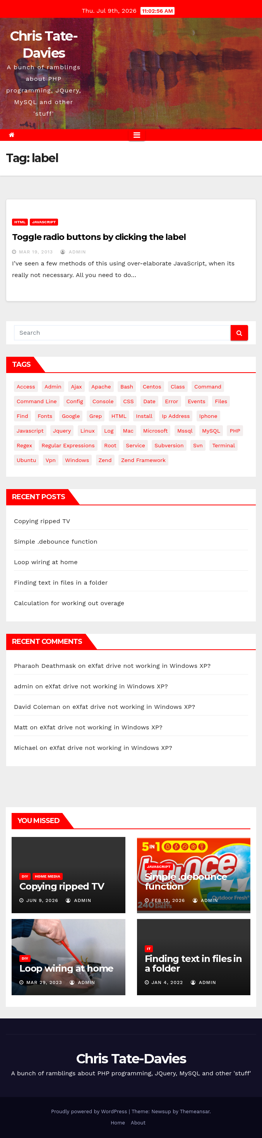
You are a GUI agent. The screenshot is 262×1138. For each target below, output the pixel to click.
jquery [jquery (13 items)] (62, 431)
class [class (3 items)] (178, 386)
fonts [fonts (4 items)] (45, 416)
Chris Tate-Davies (131, 1059)
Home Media (47, 876)
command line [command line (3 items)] (37, 401)
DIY (25, 876)
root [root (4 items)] (110, 445)
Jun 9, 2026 (42, 900)
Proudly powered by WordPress (90, 1111)
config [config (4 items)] (74, 401)
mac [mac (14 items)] (128, 431)
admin (73, 252)
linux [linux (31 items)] (87, 431)
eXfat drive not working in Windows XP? (149, 665)
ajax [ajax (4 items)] (76, 386)
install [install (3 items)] (144, 416)
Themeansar (195, 1111)
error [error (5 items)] (171, 401)
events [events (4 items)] (196, 401)
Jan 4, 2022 (167, 982)
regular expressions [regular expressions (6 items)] (67, 445)
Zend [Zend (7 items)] (105, 460)
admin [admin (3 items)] (53, 386)
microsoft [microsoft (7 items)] (155, 431)
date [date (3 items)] (149, 401)
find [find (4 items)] (22, 416)
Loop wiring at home (46, 562)
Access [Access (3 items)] (26, 386)
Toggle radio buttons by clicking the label (99, 237)
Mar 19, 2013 (36, 252)
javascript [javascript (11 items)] (30, 431)
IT (149, 948)
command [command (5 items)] (207, 386)
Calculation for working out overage (69, 603)
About (138, 1123)
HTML (20, 222)
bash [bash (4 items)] (126, 386)
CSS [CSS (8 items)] (128, 401)
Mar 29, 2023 (44, 982)
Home (118, 1123)
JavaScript (44, 222)
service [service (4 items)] (135, 445)
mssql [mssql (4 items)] (185, 431)
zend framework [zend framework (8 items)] (143, 460)
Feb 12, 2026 (168, 900)
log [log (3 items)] (108, 431)
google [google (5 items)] (71, 416)
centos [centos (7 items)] (152, 386)
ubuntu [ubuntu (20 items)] (26, 460)
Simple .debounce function (56, 541)
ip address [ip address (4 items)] (176, 416)
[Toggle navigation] (136, 135)
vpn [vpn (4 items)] (51, 460)
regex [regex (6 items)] (24, 445)
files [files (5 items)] (221, 401)
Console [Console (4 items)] (103, 401)
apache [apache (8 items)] (101, 386)
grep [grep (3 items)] (95, 416)
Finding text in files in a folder (61, 582)
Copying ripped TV (42, 521)
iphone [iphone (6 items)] (208, 416)
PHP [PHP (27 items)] (234, 431)
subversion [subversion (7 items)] (168, 445)
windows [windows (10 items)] (77, 460)
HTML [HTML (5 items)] (119, 416)
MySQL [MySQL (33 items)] (211, 431)
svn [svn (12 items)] (198, 445)
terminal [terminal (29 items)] (223, 445)
